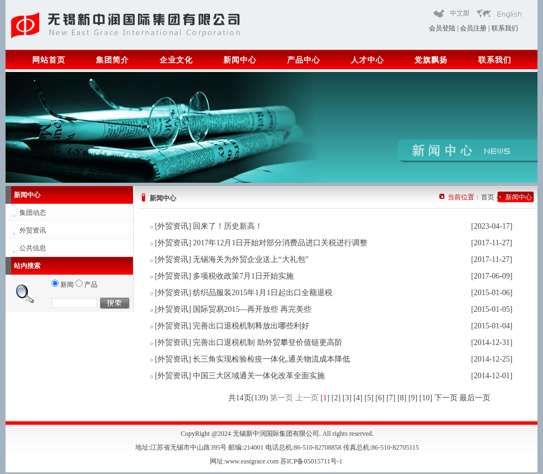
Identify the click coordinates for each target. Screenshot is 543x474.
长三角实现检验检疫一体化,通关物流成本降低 (271, 359)
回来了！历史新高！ (228, 226)
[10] (425, 398)
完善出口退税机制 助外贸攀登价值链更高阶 (267, 342)
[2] (335, 398)
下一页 (446, 398)
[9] (412, 398)
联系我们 (504, 28)
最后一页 (474, 398)
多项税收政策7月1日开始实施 (243, 276)
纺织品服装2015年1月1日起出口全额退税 (262, 292)
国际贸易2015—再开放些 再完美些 (252, 309)
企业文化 (176, 60)
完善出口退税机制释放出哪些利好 (251, 326)
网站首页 (48, 60)
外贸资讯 (32, 230)
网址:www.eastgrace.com (245, 461)
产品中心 (303, 60)
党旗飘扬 (431, 60)
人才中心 (367, 60)
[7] (390, 398)
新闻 (63, 284)
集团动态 (32, 213)
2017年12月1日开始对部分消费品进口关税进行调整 (280, 243)
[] (324, 398)
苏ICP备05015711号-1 (312, 461)
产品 (86, 284)
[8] (401, 398)
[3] (346, 398)
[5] (369, 398)
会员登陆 (442, 28)
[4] (358, 398)
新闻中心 (240, 60)
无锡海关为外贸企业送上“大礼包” (250, 259)
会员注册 (473, 28)
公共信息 (32, 248)
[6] (380, 398)
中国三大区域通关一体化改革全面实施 (259, 376)
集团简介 (112, 60)
